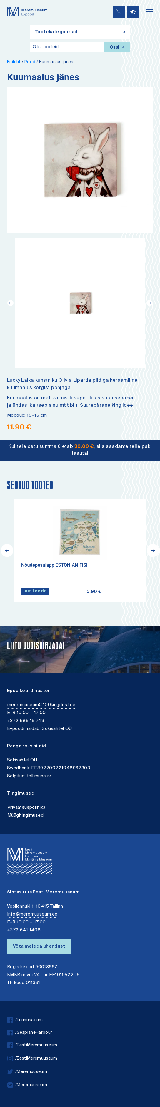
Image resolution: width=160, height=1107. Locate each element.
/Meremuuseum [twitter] (27, 1072)
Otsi (117, 47)
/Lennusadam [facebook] (25, 1020)
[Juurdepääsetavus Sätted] (133, 12)
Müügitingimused (25, 816)
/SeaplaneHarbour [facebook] (29, 1032)
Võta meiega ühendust (39, 947)
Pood (30, 62)
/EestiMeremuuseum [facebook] (32, 1045)
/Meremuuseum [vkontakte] (27, 1085)
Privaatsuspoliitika (26, 808)
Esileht (14, 62)
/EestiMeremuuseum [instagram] (32, 1058)
